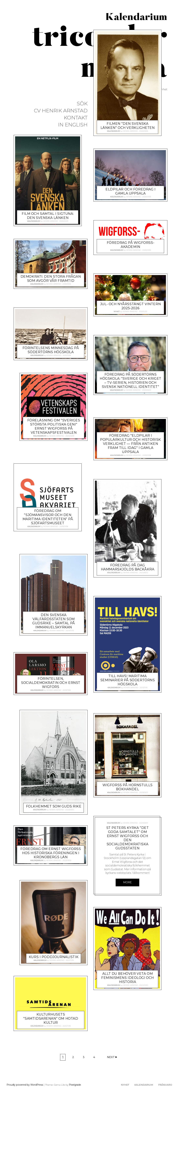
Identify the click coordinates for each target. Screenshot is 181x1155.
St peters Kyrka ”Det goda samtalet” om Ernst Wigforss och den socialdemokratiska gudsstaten (127, 939)
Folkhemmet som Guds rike (48, 794)
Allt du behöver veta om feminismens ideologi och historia (127, 1079)
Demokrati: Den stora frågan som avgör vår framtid (51, 278)
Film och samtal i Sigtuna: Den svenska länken (48, 216)
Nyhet (117, 400)
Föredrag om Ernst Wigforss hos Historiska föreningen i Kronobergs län (50, 840)
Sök (82, 104)
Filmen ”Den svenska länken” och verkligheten (128, 215)
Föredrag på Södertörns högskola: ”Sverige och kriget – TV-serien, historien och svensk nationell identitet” (130, 469)
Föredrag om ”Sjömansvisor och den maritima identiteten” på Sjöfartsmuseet (127, 622)
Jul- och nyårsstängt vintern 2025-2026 (130, 395)
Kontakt (76, 118)
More (127, 983)
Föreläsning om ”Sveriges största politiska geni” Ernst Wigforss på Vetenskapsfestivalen (53, 426)
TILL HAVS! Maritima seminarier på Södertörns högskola (53, 664)
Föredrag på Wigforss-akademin (130, 334)
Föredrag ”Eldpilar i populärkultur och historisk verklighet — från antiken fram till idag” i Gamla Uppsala (130, 533)
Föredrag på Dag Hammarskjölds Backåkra (48, 551)
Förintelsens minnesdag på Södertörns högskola (51, 350)
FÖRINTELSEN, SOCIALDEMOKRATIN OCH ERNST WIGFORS (130, 788)
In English (73, 125)
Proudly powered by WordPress (25, 1145)
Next (111, 1117)
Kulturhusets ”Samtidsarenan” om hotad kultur (50, 1006)
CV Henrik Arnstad (61, 111)
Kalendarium (33, 221)
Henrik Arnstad (50, 221)
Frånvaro (165, 1145)
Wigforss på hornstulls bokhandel (127, 888)
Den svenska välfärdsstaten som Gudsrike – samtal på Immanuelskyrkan (127, 726)
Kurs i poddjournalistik (48, 944)
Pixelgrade (75, 1145)
